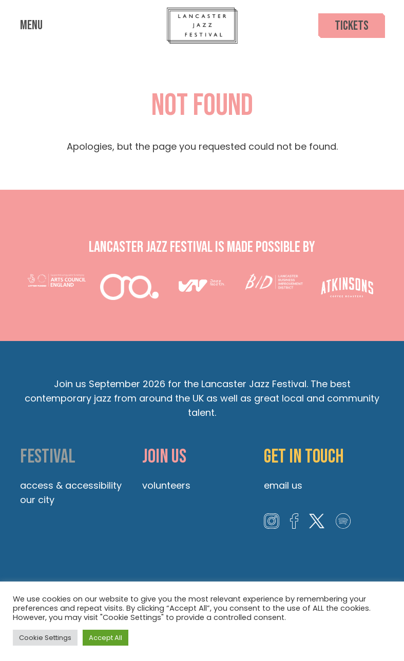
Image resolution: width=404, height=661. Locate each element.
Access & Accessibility (71, 485)
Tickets (352, 26)
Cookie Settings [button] (45, 638)
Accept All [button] (105, 638)
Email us (283, 485)
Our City (37, 499)
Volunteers (166, 485)
